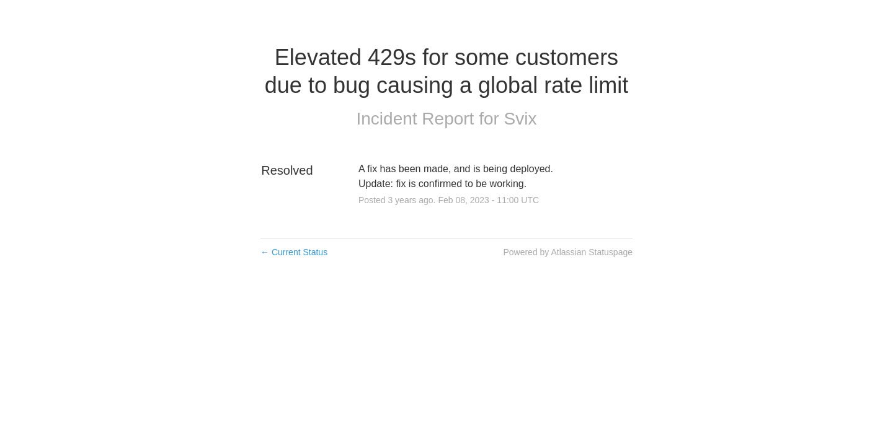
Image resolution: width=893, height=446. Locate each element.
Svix (520, 118)
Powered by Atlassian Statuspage (568, 252)
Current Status (293, 252)
